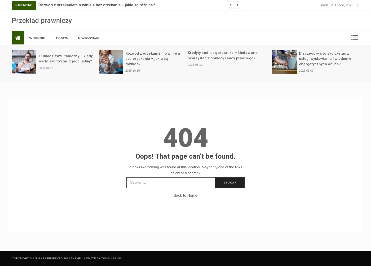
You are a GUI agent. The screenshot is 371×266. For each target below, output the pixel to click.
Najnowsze (88, 37)
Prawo (62, 37)
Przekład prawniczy (42, 21)
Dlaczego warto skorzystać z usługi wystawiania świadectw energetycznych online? (325, 58)
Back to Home (185, 195)
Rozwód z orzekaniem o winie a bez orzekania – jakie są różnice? (96, 5)
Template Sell (113, 258)
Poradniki (37, 37)
